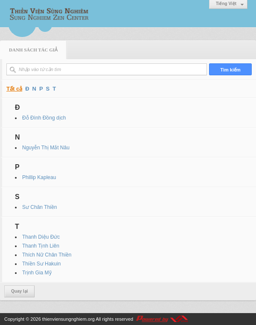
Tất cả (14, 89)
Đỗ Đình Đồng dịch (44, 118)
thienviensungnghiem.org (68, 319)
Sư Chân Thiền (39, 207)
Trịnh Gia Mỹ (37, 273)
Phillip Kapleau (39, 177)
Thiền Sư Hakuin (41, 264)
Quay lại (19, 291)
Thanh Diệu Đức (41, 237)
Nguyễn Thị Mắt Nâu (46, 148)
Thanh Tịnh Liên (40, 246)
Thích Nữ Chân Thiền (47, 255)
